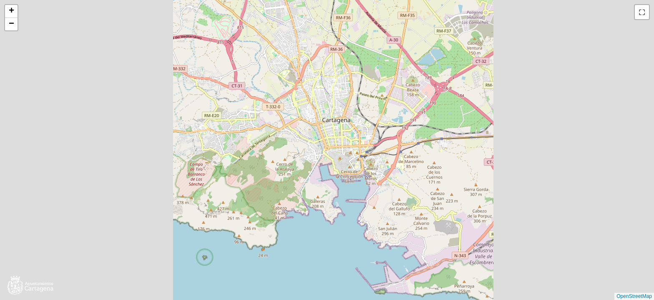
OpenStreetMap (634, 296)
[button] (11, 11)
